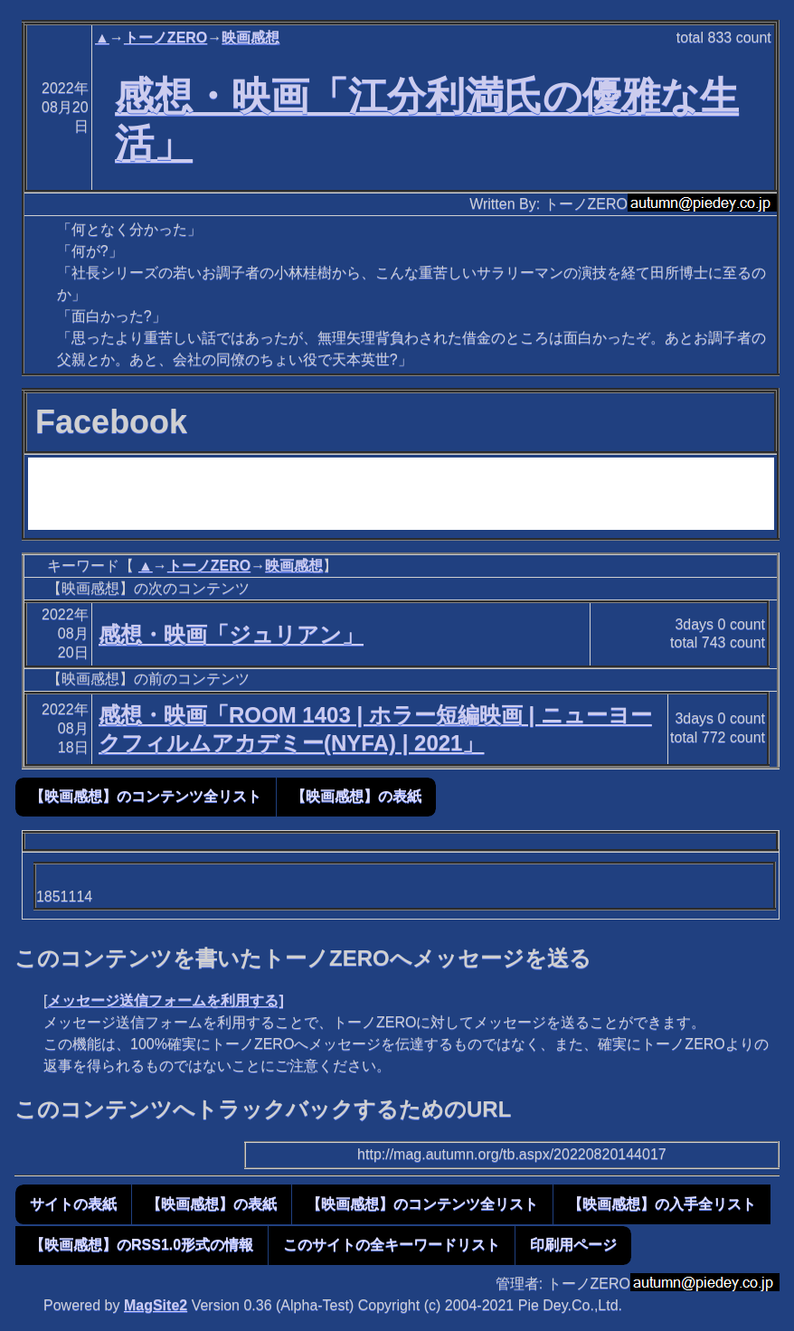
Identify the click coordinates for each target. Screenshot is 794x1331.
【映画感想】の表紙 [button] (356, 796)
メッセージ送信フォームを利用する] (165, 1000)
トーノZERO (165, 37)
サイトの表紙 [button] (73, 1204)
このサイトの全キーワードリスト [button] (391, 1244)
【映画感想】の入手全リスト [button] (662, 1204)
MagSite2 (155, 1305)
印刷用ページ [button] (573, 1244)
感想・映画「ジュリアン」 (231, 634)
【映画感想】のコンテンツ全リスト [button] (145, 796)
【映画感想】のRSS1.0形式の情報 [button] (141, 1244)
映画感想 (250, 37)
